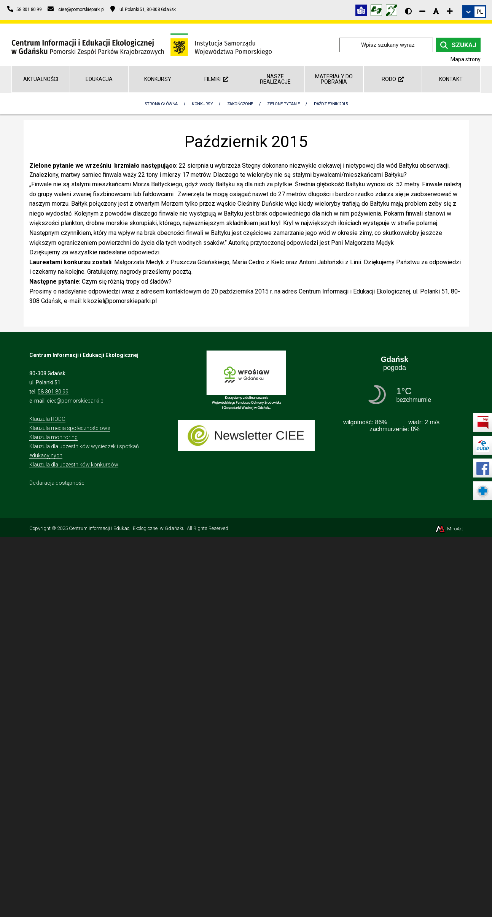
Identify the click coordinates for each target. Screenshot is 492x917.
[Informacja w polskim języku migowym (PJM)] (393, 11)
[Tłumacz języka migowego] (378, 11)
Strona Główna (161, 104)
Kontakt (451, 79)
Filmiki (216, 79)
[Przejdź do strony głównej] (141, 44)
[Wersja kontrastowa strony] (408, 11)
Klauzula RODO (47, 419)
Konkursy (157, 79)
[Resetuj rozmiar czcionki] (436, 11)
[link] (474, 11)
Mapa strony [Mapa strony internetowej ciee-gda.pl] (466, 59)
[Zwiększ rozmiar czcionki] (450, 11)
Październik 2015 (330, 104)
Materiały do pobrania (334, 78)
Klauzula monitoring (53, 437)
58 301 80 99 (53, 392)
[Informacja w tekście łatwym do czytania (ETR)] (363, 11)
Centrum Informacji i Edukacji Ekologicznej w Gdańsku (127, 528)
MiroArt (449, 528)
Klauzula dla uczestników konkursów (73, 465)
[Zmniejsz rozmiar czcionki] (422, 11)
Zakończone (240, 104)
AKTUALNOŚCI (40, 79)
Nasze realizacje (275, 78)
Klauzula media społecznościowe (69, 428)
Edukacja (99, 79)
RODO (393, 79)
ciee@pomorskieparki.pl (76, 401)
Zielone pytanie (283, 104)
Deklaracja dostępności (57, 483)
